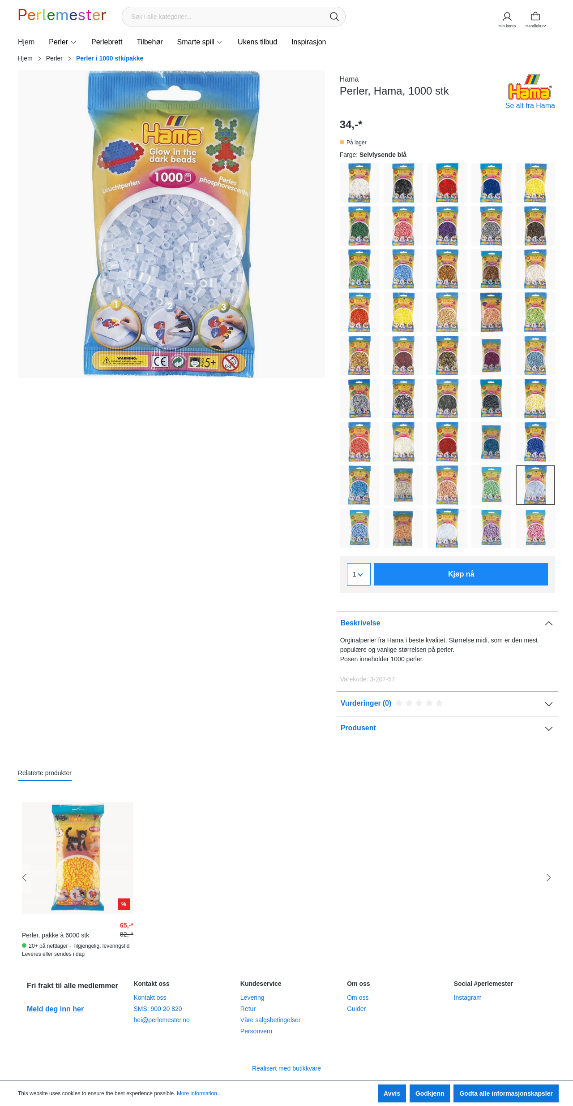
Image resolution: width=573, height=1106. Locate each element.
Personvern (256, 1031)
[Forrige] (24, 878)
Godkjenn (430, 1093)
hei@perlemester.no (161, 1020)
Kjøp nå (461, 574)
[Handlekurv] (538, 17)
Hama (349, 79)
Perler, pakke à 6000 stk (55, 935)
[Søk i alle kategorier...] (223, 16)
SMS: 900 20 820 (157, 1008)
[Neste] (548, 878)
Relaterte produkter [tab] (45, 772)
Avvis (392, 1093)
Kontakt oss (149, 997)
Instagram (468, 997)
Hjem (25, 58)
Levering (252, 997)
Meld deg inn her (55, 1009)
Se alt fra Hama (530, 105)
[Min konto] (506, 17)
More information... (199, 1093)
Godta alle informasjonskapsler (506, 1093)
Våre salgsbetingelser (270, 1020)
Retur (248, 1008)
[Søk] (334, 16)
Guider (356, 1008)
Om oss (357, 997)
